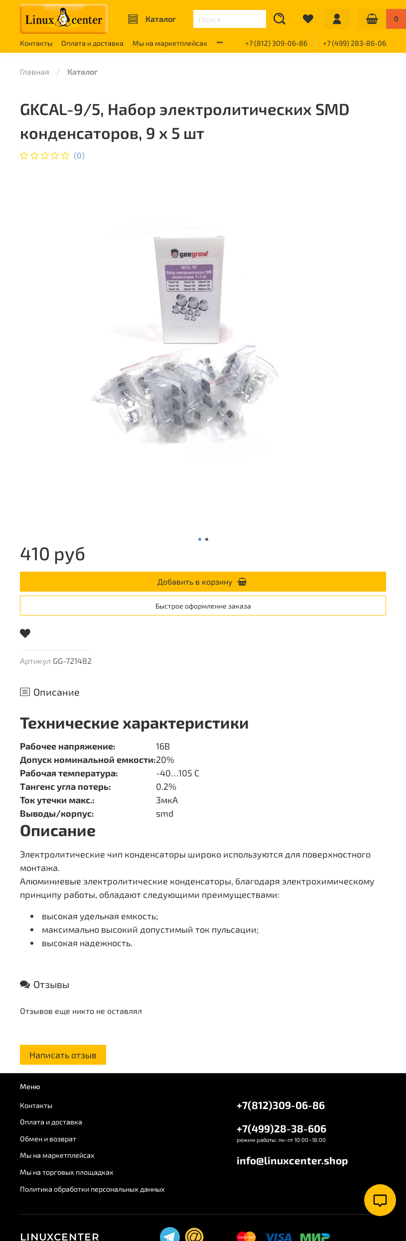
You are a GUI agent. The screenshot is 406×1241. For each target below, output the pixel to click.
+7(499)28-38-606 (281, 1128)
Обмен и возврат (48, 1138)
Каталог (152, 19)
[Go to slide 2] (206, 539)
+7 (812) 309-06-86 (276, 43)
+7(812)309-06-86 (281, 1105)
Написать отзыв (63, 1054)
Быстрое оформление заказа (203, 606)
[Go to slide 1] (199, 539)
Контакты (36, 43)
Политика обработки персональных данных (92, 1189)
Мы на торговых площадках (67, 1172)
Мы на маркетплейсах (170, 43)
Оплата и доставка (92, 43)
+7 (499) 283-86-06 (354, 43)
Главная (34, 71)
